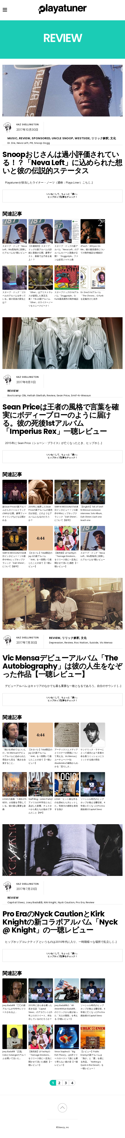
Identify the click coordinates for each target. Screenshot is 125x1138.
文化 (113, 138)
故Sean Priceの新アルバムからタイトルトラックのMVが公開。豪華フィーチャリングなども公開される (14, 513)
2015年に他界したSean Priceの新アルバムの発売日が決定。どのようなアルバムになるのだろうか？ (40, 513)
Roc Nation (81, 642)
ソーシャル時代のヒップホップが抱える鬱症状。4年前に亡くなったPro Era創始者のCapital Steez (93, 804)
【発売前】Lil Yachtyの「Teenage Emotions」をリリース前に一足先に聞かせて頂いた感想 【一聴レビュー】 (66, 559)
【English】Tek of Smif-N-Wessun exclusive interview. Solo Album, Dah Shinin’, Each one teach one (92, 513)
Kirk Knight (50, 902)
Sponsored (41, 138)
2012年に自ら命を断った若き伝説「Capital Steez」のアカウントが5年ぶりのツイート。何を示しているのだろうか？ (40, 1012)
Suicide (94, 642)
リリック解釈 (100, 138)
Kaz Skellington (27, 124)
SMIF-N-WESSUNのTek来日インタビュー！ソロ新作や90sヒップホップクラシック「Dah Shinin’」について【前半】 (66, 513)
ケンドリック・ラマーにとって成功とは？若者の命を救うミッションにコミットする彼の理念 (92, 754)
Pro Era (80, 902)
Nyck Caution (66, 902)
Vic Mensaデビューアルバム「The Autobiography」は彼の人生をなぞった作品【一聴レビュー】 (62, 666)
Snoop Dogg (42, 143)
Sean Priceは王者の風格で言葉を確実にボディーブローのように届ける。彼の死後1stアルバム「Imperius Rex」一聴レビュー (60, 419)
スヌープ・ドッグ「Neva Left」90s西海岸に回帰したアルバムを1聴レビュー (14, 249)
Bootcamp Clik (16, 395)
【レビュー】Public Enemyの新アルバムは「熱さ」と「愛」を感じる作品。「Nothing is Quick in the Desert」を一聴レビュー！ (92, 1060)
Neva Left (23, 143)
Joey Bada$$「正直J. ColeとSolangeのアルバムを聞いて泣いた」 (14, 1055)
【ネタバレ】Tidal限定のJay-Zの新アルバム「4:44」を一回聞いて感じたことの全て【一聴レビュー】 (40, 559)
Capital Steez (16, 902)
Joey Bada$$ (34, 902)
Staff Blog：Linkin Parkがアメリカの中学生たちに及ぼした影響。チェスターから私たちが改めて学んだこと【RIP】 (40, 805)
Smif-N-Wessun (81, 395)
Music (12, 138)
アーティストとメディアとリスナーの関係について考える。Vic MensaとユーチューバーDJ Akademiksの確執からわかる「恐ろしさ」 (66, 758)
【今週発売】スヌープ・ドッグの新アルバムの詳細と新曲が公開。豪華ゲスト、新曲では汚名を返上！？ (40, 253)
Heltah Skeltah (36, 395)
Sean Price (63, 395)
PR (31, 143)
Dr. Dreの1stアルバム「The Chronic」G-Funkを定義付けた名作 (92, 295)
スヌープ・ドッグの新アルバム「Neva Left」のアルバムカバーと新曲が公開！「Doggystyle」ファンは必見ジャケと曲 (67, 253)
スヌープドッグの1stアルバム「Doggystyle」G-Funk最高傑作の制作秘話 (67, 295)
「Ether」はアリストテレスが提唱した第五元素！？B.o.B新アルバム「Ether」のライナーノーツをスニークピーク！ (40, 299)
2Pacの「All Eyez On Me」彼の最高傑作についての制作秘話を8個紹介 (93, 249)
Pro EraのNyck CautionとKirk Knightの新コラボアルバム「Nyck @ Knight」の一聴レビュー (60, 922)
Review (24, 138)
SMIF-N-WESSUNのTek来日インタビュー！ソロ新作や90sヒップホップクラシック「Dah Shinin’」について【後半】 (14, 559)
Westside (82, 138)
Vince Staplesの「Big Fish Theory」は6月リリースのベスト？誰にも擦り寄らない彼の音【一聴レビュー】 (66, 1058)
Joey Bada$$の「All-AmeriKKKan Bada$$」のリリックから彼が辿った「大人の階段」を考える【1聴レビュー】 (66, 1012)
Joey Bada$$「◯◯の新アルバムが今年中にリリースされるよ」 (14, 1009)
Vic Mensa (106, 642)
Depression (56, 642)
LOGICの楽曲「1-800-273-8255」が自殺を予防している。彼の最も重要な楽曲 (14, 804)
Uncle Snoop (62, 138)
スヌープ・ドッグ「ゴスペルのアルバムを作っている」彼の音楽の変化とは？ (14, 297)
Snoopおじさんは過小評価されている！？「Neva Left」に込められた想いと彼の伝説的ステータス (62, 162)
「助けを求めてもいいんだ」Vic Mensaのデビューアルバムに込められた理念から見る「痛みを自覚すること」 (14, 756)
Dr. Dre (11, 143)
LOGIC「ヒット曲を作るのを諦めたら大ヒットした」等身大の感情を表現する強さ (66, 804)
